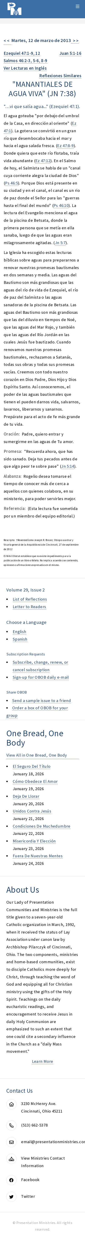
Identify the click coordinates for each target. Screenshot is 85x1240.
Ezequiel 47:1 (64, 106)
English (19, 631)
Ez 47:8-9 (65, 145)
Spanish (20, 639)
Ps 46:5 (11, 183)
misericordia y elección (34, 841)
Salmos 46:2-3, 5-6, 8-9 (25, 60)
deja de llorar (26, 796)
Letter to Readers (29, 606)
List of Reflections (30, 599)
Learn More (42, 1061)
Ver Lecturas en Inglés (25, 68)
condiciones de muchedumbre (41, 826)
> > (75, 40)
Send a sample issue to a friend (41, 700)
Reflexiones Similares (60, 75)
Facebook (30, 1179)
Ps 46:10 (60, 205)
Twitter (28, 1196)
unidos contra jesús (32, 811)
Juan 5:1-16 (70, 53)
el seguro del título (31, 766)
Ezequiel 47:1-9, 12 (22, 53)
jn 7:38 (62, 93)
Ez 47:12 (42, 160)
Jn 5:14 (67, 466)
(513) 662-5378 (34, 1125)
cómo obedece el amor (35, 781)
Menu (77, 6)
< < (7, 40)
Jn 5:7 (60, 242)
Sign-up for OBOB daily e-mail (41, 677)
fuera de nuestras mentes (38, 855)
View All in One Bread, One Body (36, 755)
